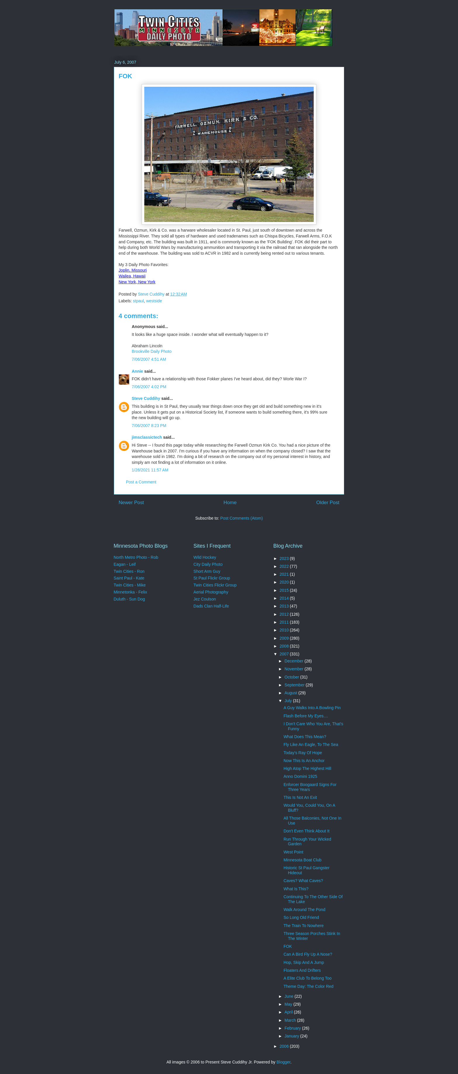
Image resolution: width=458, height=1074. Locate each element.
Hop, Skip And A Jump (304, 962)
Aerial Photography (210, 592)
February (293, 1028)
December (294, 661)
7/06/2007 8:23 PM (149, 425)
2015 (285, 590)
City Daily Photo (208, 564)
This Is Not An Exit (300, 797)
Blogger (283, 1062)
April (289, 1012)
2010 (285, 630)
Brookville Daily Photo (151, 351)
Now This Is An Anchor (304, 760)
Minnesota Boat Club (303, 860)
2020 (285, 582)
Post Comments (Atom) (241, 518)
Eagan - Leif (125, 564)
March (290, 1020)
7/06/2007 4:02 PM (149, 386)
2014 (285, 598)
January (292, 1036)
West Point (293, 852)
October (292, 677)
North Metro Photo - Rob (136, 557)
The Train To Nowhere (304, 925)
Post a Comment (141, 482)
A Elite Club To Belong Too (308, 978)
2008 (285, 646)
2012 (285, 614)
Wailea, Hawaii (132, 276)
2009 (285, 638)
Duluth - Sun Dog (129, 599)
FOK (288, 946)
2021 (285, 574)
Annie (137, 371)
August (291, 692)
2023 (285, 558)
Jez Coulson (204, 599)
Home (230, 502)
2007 (285, 654)
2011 (285, 622)
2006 (285, 1046)
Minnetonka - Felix (130, 592)
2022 (285, 566)
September (295, 685)
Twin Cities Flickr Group (215, 585)
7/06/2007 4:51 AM (149, 359)
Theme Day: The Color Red (309, 986)
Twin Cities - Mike (130, 585)
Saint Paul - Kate (129, 578)
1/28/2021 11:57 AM (150, 470)
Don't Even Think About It (306, 831)
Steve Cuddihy (146, 398)
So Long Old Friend (301, 917)
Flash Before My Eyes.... (306, 716)
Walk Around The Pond (304, 909)
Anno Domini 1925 (300, 776)
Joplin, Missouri (133, 270)
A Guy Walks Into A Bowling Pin (312, 707)
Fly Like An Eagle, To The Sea (311, 744)
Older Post (327, 502)
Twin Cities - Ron (129, 571)
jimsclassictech (147, 437)
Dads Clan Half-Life (211, 606)
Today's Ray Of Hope (303, 752)
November (294, 669)
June (289, 996)
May (288, 1004)
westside (154, 301)
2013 (285, 606)
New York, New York (137, 282)
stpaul (138, 301)
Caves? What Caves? (303, 880)
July (288, 700)
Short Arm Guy (206, 571)
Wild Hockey (204, 557)
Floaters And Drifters (302, 970)
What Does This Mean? (305, 736)
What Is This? (296, 888)
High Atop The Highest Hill (307, 768)
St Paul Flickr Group (211, 578)
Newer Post (131, 502)
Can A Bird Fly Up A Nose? (308, 954)
